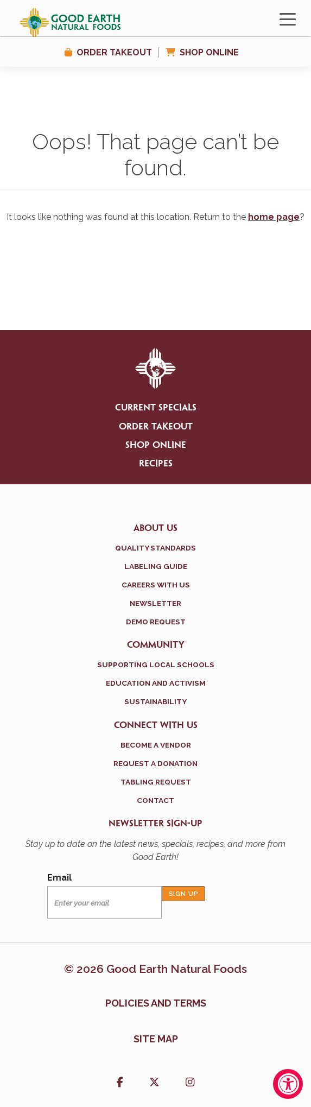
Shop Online (209, 52)
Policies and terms (155, 1003)
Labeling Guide (155, 566)
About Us (155, 528)
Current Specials (155, 407)
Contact (155, 800)
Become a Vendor (155, 745)
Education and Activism (156, 683)
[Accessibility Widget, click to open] (288, 1084)
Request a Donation (155, 763)
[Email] (104, 902)
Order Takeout (114, 52)
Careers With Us (156, 584)
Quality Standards (155, 547)
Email (59, 877)
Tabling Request (155, 781)
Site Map (156, 1039)
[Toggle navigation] (287, 18)
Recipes (156, 463)
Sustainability (155, 701)
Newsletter (155, 603)
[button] (120, 1083)
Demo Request (156, 621)
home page (274, 217)
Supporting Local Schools (155, 664)
